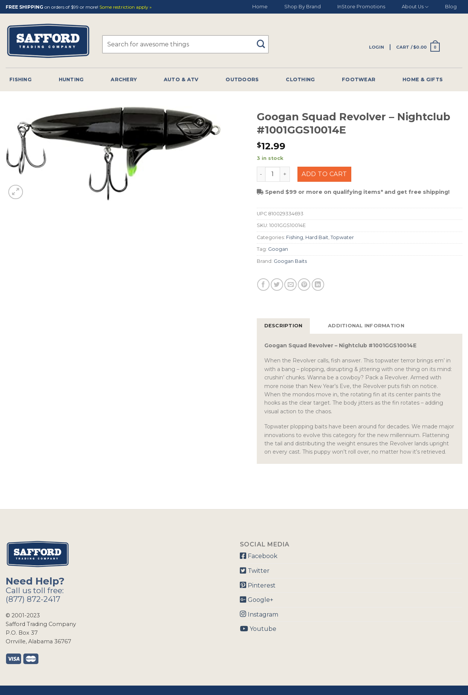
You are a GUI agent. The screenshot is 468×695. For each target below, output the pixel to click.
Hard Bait (316, 237)
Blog (451, 6)
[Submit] (264, 40)
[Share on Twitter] (277, 284)
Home (260, 6)
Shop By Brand (302, 6)
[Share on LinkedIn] (318, 284)
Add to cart (324, 174)
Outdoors (242, 79)
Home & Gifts (422, 79)
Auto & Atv (181, 79)
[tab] (283, 325)
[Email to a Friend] (290, 284)
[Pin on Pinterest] (304, 284)
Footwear (358, 79)
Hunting (71, 79)
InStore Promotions (361, 6)
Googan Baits (290, 261)
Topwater (342, 237)
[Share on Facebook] (263, 284)
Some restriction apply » (125, 7)
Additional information (366, 325)
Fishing (20, 79)
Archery (124, 79)
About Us (415, 7)
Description (283, 325)
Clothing (300, 79)
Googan (278, 249)
